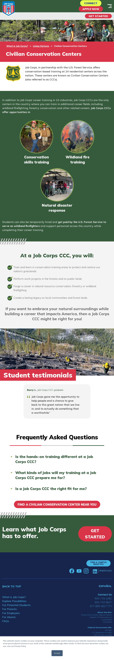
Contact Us (105, 594)
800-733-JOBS (103, 598)
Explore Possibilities (14, 601)
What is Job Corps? (17, 46)
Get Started (98, 16)
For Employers (11, 613)
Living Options (41, 46)
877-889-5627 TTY (101, 606)
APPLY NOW (90, 9)
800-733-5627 (103, 602)
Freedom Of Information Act (101, 617)
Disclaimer (107, 622)
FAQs (5, 621)
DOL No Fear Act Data (103, 635)
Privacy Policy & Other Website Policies (96, 615)
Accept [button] (57, 653)
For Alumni (8, 617)
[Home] (8, 8)
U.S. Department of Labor (102, 632)
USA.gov (108, 630)
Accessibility (107, 619)
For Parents (9, 609)
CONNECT (90, 3)
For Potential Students (16, 605)
